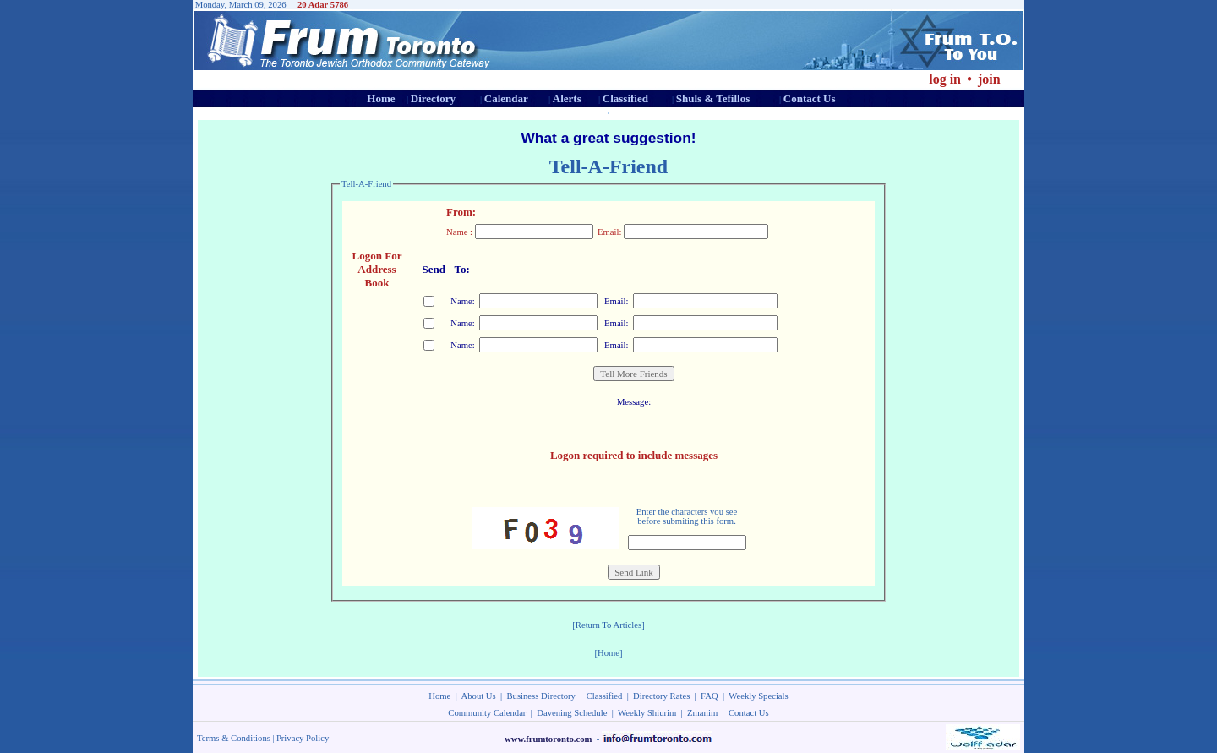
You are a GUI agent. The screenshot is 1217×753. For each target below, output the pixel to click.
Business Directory (541, 696)
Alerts (567, 98)
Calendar (506, 98)
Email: (615, 301)
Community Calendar (487, 713)
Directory (433, 98)
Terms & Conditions (233, 738)
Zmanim (702, 713)
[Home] (608, 653)
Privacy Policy (302, 738)
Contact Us (809, 98)
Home (381, 98)
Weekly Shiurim (647, 713)
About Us (478, 696)
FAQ (709, 696)
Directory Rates (661, 696)
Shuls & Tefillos (713, 98)
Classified (625, 98)
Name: (461, 301)
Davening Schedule (572, 713)
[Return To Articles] (608, 625)
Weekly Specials (758, 696)
